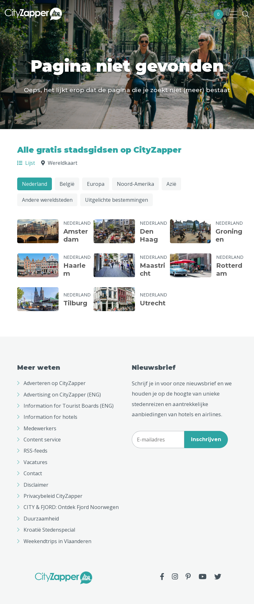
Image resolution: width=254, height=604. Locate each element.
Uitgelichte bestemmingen (116, 199)
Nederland (34, 183)
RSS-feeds (35, 450)
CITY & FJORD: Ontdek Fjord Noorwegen (71, 507)
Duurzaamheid (41, 518)
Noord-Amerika (135, 183)
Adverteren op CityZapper (55, 383)
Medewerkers (40, 428)
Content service (42, 439)
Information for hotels (50, 416)
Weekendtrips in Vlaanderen (57, 541)
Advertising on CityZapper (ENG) (62, 394)
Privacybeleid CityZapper (53, 495)
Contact (33, 473)
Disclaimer (36, 484)
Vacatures (35, 462)
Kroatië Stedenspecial (49, 529)
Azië (171, 183)
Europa (95, 183)
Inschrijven (206, 439)
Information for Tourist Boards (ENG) (69, 405)
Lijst (26, 162)
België (67, 183)
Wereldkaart (59, 162)
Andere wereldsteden (47, 199)
